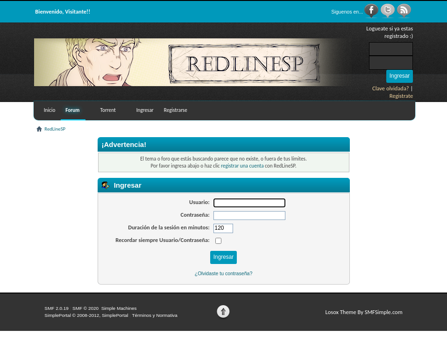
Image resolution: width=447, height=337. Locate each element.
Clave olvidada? (390, 88)
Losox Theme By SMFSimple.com (364, 311)
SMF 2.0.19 (56, 308)
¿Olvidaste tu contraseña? (224, 273)
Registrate (401, 95)
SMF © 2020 (85, 308)
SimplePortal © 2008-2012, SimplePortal (86, 315)
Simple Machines (119, 308)
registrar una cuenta (242, 165)
